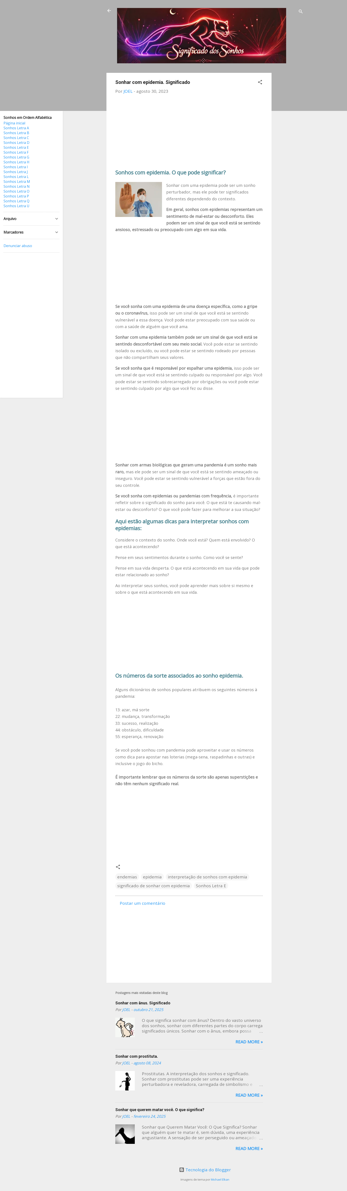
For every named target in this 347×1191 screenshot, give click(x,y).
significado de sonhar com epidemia (153, 886)
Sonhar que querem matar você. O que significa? (159, 1109)
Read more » (249, 1042)
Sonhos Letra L (16, 176)
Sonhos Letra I (16, 166)
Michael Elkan (220, 1179)
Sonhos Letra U (16, 205)
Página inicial (14, 123)
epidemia (152, 877)
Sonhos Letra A (16, 128)
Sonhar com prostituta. (136, 1056)
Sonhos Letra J (16, 171)
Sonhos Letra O (16, 191)
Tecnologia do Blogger (205, 1170)
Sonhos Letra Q (16, 201)
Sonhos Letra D (16, 142)
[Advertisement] (289, 139)
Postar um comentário (142, 903)
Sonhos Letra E (211, 886)
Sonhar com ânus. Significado (142, 1003)
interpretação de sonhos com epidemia (207, 877)
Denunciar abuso (18, 245)
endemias (127, 877)
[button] (260, 82)
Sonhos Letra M (17, 181)
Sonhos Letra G (16, 157)
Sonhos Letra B (16, 132)
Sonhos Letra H (16, 162)
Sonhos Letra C (16, 137)
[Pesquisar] (300, 12)
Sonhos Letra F (16, 152)
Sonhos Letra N (17, 186)
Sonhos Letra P (16, 196)
